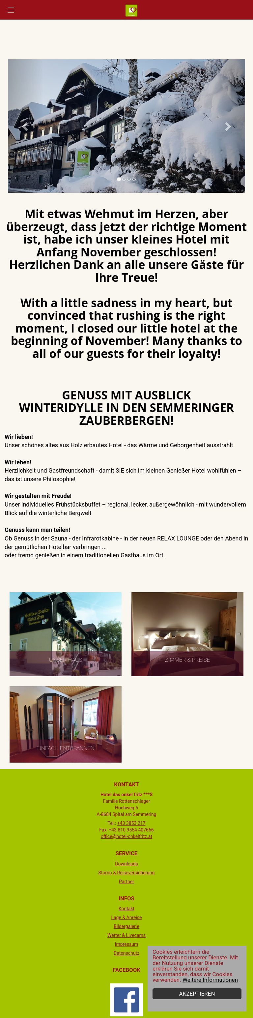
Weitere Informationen (210, 979)
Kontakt (126, 908)
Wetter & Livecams (126, 935)
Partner (126, 881)
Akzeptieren (197, 993)
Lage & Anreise (126, 917)
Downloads (126, 863)
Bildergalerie (126, 926)
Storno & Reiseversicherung (126, 872)
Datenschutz (126, 953)
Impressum (126, 944)
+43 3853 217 (131, 823)
